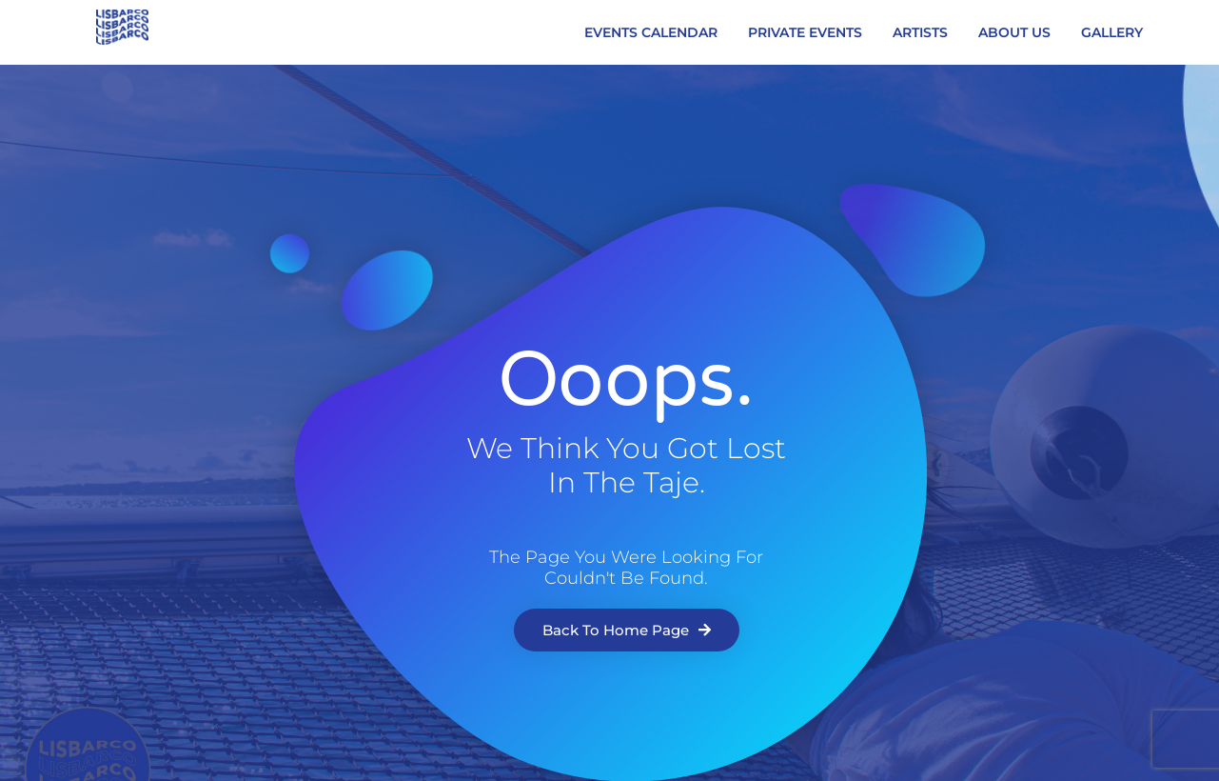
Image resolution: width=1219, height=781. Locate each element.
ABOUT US (1014, 32)
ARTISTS (920, 32)
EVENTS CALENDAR (651, 32)
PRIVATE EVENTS (805, 32)
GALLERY (1112, 32)
